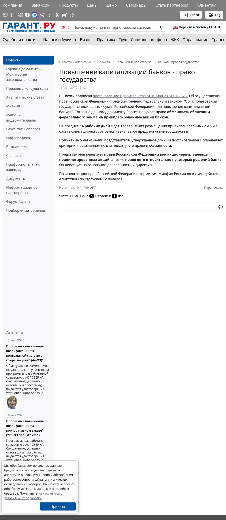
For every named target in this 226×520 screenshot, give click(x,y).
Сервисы (13, 155)
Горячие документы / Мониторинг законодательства (24, 74)
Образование (195, 39)
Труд (123, 39)
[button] (196, 27)
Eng (214, 14)
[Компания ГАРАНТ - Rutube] (65, 14)
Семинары (136, 5)
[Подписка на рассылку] (5, 14)
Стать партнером (171, 5)
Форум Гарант (18, 201)
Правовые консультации (27, 88)
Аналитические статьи (25, 97)
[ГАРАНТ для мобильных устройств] (12, 14)
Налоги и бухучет (60, 39)
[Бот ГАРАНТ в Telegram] (50, 14)
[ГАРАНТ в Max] (35, 15)
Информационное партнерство (21, 190)
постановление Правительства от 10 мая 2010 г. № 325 (140, 95)
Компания (12, 5)
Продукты (68, 5)
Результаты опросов (23, 129)
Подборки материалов (25, 210)
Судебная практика (21, 39)
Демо (111, 5)
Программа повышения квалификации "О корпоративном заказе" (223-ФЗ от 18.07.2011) (25, 428)
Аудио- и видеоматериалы (21, 117)
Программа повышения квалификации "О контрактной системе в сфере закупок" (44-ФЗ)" (25, 353)
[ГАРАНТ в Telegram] (42, 14)
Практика (106, 39)
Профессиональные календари (23, 167)
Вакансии (40, 5)
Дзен (118, 196)
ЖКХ (175, 39)
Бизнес (86, 39)
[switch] (65, 27)
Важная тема (17, 146)
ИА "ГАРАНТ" (86, 187)
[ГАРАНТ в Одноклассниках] (57, 14)
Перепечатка (213, 187)
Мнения (13, 106)
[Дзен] (27, 15)
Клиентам (206, 5)
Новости (13, 60)
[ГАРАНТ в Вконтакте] (20, 14)
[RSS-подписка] (72, 14)
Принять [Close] (58, 506)
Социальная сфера (149, 39)
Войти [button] (191, 14)
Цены (92, 5)
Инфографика (18, 137)
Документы (16, 178)
